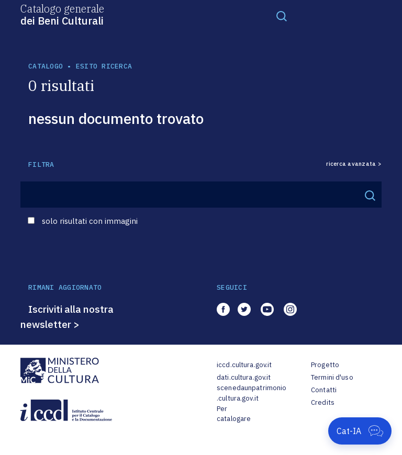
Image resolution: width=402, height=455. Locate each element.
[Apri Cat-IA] (360, 431)
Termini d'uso (332, 377)
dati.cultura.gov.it (244, 377)
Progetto (325, 364)
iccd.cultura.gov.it (244, 364)
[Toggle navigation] (281, 15)
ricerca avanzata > (354, 164)
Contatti (324, 389)
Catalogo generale (62, 14)
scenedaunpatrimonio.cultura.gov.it (251, 393)
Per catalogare (234, 414)
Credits (322, 402)
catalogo (45, 66)
